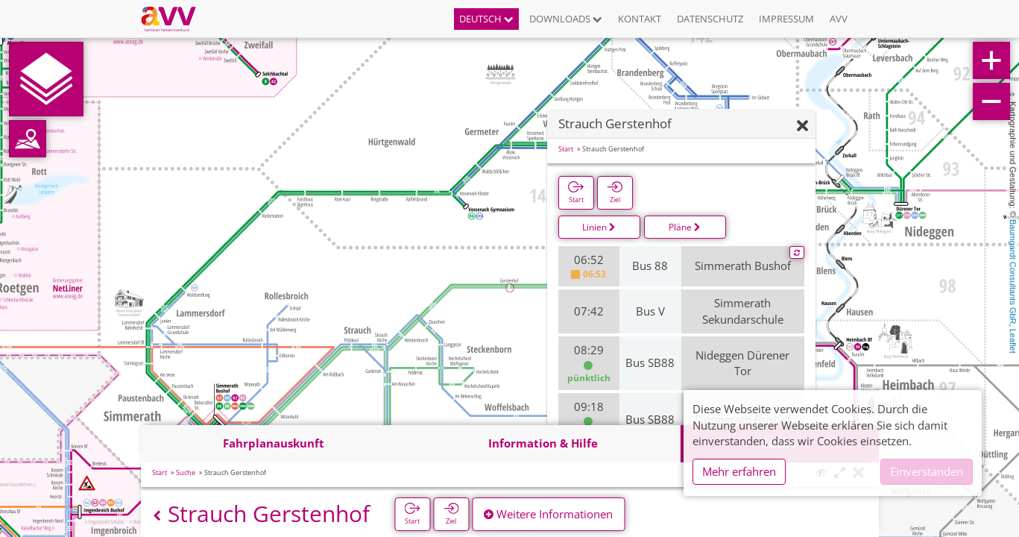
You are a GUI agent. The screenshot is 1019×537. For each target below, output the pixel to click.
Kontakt (639, 18)
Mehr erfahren (739, 471)
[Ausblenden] (802, 126)
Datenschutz (710, 18)
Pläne (685, 227)
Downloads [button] (565, 18)
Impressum (786, 18)
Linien (599, 227)
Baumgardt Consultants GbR (1013, 271)
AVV (839, 18)
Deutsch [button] (486, 18)
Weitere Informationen (548, 513)
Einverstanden (926, 471)
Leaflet (1013, 341)
